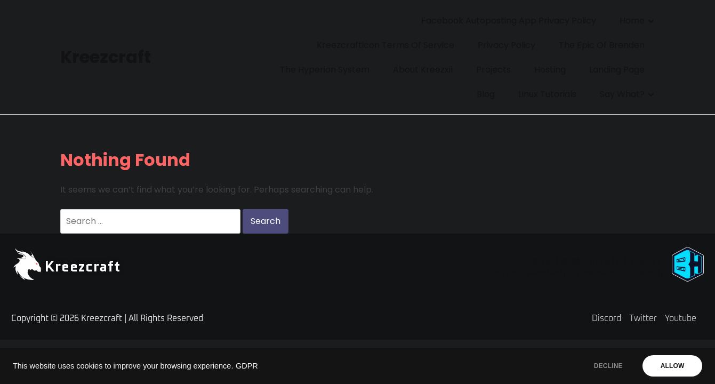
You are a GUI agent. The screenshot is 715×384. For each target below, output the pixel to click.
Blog (486, 94)
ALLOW (672, 366)
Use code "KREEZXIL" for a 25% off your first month (577, 273)
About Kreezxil (423, 69)
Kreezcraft (105, 57)
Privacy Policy (506, 45)
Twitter (643, 318)
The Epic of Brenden (602, 45)
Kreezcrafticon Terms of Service (385, 45)
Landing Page (617, 69)
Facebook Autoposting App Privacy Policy (508, 20)
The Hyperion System (324, 69)
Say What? (622, 94)
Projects (493, 69)
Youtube (680, 318)
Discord (606, 318)
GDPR (247, 366)
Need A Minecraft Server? (597, 261)
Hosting (550, 69)
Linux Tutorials (547, 94)
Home (632, 20)
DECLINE (605, 366)
